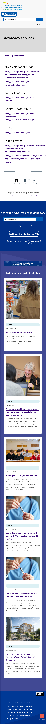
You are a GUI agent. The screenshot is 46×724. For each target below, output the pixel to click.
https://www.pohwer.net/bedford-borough (20, 99)
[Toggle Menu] (42, 24)
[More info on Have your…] (20, 656)
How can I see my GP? (18, 241)
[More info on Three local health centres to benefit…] (22, 412)
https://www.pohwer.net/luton (18, 133)
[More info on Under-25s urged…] (22, 535)
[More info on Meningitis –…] (22, 475)
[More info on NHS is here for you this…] (19, 332)
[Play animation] (38, 693)
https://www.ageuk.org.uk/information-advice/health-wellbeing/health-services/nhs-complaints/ (22, 74)
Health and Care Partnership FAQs (24, 234)
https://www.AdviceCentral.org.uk (20, 120)
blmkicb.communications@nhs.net (23, 196)
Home (6, 56)
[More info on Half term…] (21, 595)
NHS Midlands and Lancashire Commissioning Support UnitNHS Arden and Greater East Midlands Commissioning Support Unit (20, 712)
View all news (23, 264)
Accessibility (9, 13)
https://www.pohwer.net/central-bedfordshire (19, 115)
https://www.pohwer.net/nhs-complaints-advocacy (18, 83)
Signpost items (17, 56)
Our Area (35, 241)
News (10, 324)
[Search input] (39, 19)
